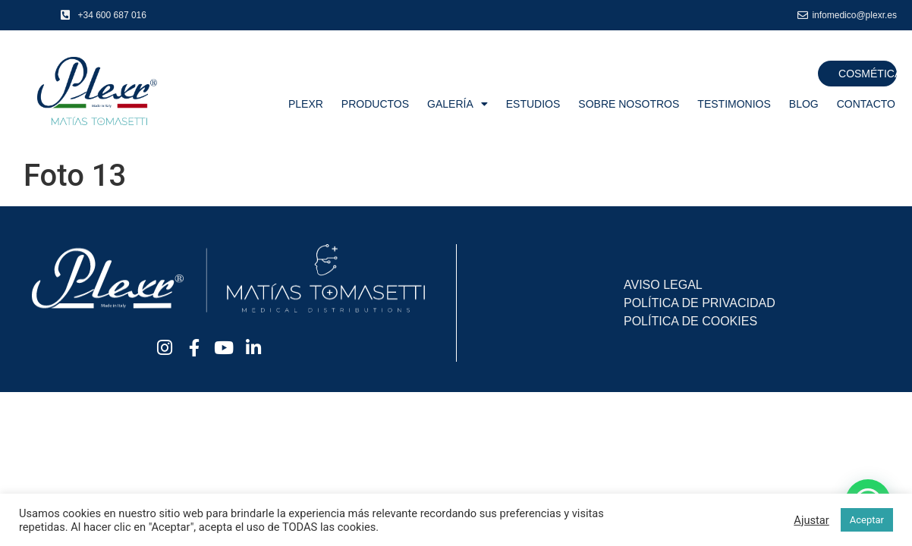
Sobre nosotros (628, 104)
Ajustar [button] (811, 520)
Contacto (866, 104)
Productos (375, 104)
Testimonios (733, 104)
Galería (457, 104)
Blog (804, 104)
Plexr (305, 104)
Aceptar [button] (867, 520)
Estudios (533, 104)
